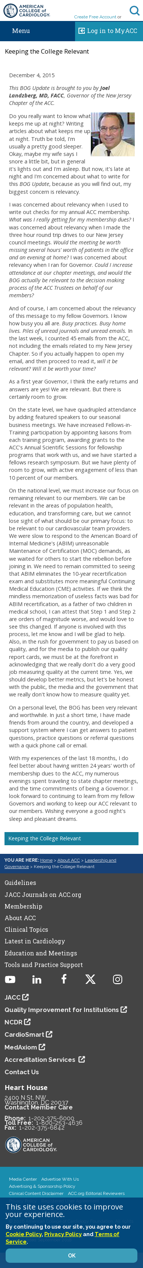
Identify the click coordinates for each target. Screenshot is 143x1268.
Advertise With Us (60, 1179)
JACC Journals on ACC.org (43, 894)
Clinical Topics (26, 929)
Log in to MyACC (106, 29)
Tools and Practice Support (44, 965)
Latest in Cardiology (35, 941)
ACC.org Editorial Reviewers (96, 1193)
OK (71, 1256)
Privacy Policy (63, 1234)
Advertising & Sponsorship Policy (42, 1186)
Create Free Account (95, 16)
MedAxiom (21, 1047)
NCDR (14, 1022)
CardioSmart (24, 1034)
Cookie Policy (24, 1234)
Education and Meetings (41, 953)
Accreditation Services (41, 1059)
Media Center (23, 1179)
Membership (23, 906)
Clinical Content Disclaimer (36, 1193)
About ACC (68, 860)
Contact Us (22, 1072)
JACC (13, 997)
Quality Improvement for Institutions (62, 1010)
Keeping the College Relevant (44, 838)
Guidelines (20, 882)
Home (46, 860)
